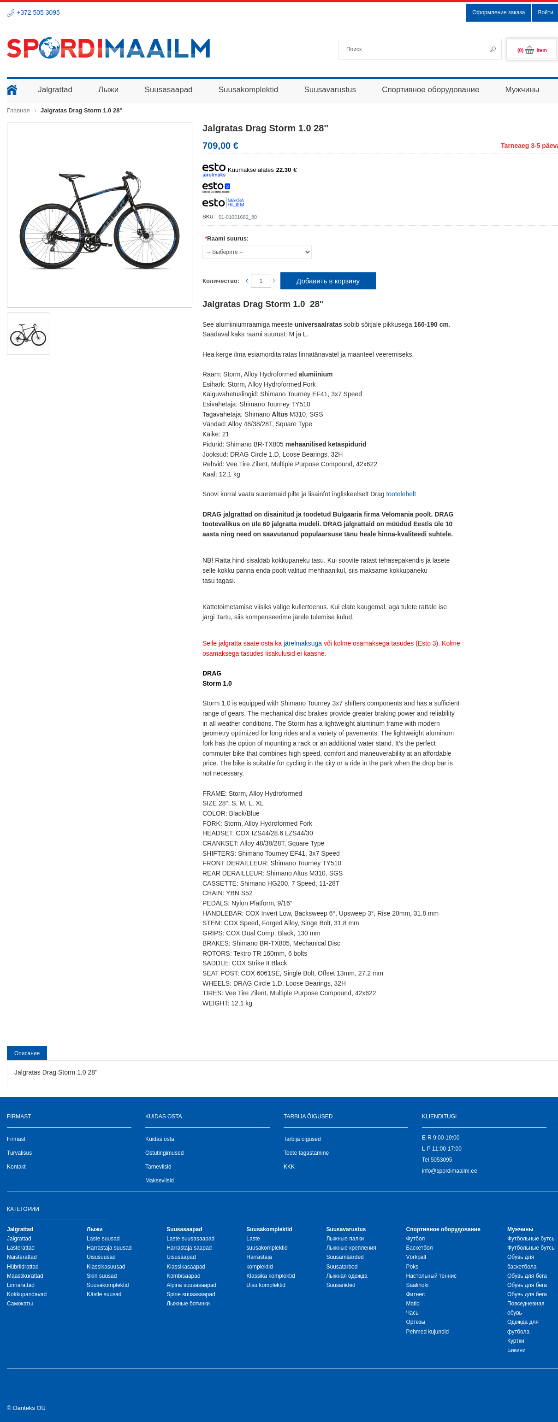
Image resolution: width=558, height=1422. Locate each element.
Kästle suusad (104, 1294)
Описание (27, 1053)
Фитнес (415, 1294)
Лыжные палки (345, 1238)
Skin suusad (102, 1276)
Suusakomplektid (108, 1285)
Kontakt (16, 1166)
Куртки (515, 1341)
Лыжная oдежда (347, 1276)
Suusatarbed (341, 1266)
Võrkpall (416, 1257)
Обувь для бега (527, 1276)
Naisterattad (22, 1257)
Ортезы (415, 1322)
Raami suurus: (227, 238)
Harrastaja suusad (109, 1248)
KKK (289, 1166)
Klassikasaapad (185, 1266)
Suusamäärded (344, 1257)
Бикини (516, 1350)
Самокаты (20, 1303)
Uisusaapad (181, 1257)
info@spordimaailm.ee (449, 1171)
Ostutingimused (164, 1153)
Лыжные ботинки (188, 1303)
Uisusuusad (101, 1257)
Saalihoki (417, 1285)
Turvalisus (19, 1153)
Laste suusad (103, 1238)
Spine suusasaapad (190, 1294)
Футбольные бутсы (531, 1238)
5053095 (441, 1160)
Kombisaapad (183, 1276)
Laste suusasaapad (190, 1238)
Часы (412, 1313)
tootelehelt (401, 494)
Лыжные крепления (351, 1248)
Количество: (220, 280)
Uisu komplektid (265, 1285)
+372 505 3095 (38, 12)
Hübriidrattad (23, 1266)
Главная (18, 110)
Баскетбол (419, 1248)
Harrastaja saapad (189, 1248)
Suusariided (340, 1285)
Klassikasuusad (106, 1266)
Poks (412, 1266)
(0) (532, 50)
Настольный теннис (431, 1276)
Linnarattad (21, 1285)
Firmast (16, 1139)
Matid (412, 1303)
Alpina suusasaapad (191, 1285)
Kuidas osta (159, 1139)
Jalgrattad (19, 1238)
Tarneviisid (158, 1166)
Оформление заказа (498, 12)
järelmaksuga (303, 643)
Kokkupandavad (27, 1294)
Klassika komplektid (270, 1276)
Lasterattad (21, 1248)
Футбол (415, 1238)
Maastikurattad (25, 1276)
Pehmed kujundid (427, 1331)
